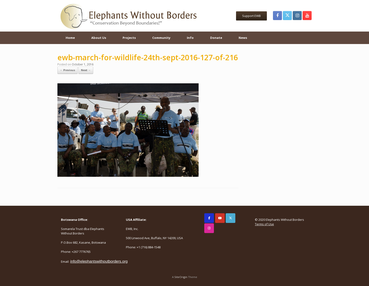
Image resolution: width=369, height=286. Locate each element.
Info (190, 38)
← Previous (67, 70)
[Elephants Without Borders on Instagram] (209, 228)
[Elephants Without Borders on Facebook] (209, 218)
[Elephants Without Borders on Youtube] (220, 218)
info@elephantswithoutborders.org (99, 261)
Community (161, 38)
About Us (98, 38)
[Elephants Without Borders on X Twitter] (230, 218)
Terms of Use (264, 224)
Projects (129, 38)
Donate (216, 38)
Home (70, 38)
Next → (86, 70)
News (243, 38)
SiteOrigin (180, 277)
